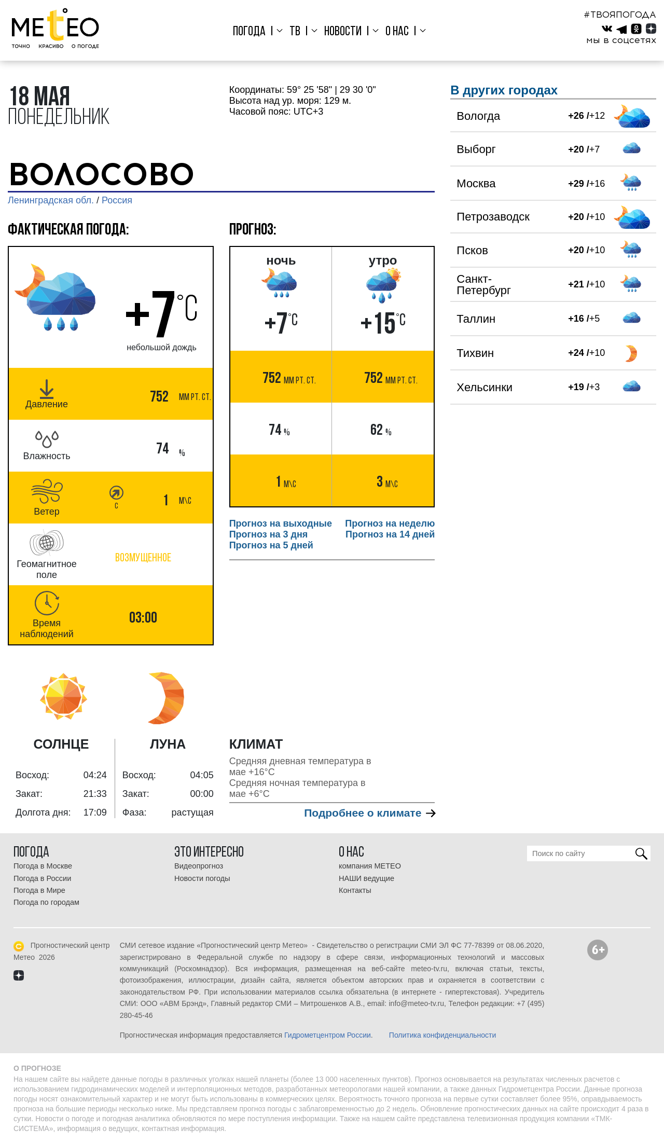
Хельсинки (485, 387)
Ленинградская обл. (51, 200)
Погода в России (42, 878)
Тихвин (475, 353)
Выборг (476, 149)
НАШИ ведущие (366, 878)
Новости (343, 31)
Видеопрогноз (198, 866)
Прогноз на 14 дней (390, 534)
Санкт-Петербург (484, 284)
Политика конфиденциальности (442, 1035)
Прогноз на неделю (390, 523)
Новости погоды (202, 878)
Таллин (476, 318)
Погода (253, 31)
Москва (476, 183)
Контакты (355, 890)
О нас (395, 31)
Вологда (478, 115)
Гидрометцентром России (327, 1035)
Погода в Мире (39, 890)
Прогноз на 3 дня (268, 534)
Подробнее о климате (369, 813)
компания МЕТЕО (370, 866)
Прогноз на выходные (280, 523)
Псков (472, 250)
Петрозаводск (493, 216)
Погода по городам (46, 902)
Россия (117, 200)
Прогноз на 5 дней (271, 545)
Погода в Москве (42, 866)
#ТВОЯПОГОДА (620, 14)
